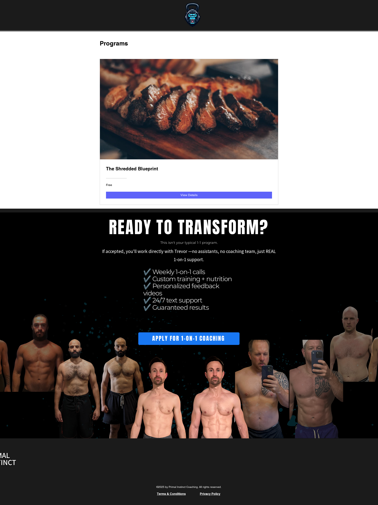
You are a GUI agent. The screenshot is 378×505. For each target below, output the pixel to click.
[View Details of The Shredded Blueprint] (189, 195)
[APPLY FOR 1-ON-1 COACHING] (189, 338)
